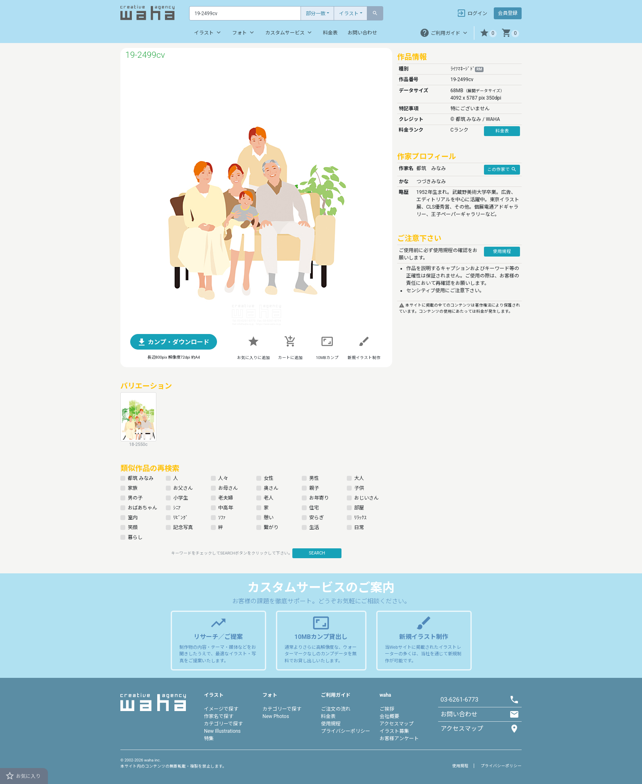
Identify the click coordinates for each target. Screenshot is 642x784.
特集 (209, 738)
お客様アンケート (399, 738)
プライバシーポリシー (345, 731)
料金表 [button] (502, 131)
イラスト (349, 13)
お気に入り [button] (23, 776)
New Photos (275, 716)
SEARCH (317, 553)
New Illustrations (222, 731)
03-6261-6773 (460, 699)
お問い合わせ (362, 33)
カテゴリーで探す (223, 724)
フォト (243, 32)
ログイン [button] (472, 13)
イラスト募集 (394, 731)
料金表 (330, 33)
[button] (488, 33)
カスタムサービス (289, 32)
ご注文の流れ (335, 709)
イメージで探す (221, 709)
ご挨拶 (387, 709)
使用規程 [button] (502, 251)
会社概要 (389, 716)
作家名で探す (218, 716)
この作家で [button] (502, 169)
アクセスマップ (397, 724)
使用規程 (331, 724)
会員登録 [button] (508, 13)
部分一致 (316, 13)
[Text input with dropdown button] (245, 13)
